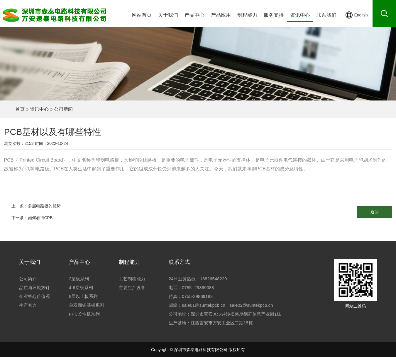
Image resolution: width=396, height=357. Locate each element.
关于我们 (168, 15)
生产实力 (28, 305)
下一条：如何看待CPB (32, 217)
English (361, 15)
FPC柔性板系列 (84, 313)
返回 (374, 211)
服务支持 (274, 15)
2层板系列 (79, 278)
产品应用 (221, 15)
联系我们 (326, 15)
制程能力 (247, 15)
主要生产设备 (132, 287)
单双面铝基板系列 (86, 305)
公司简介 (28, 278)
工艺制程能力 (132, 278)
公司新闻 (63, 109)
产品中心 (194, 15)
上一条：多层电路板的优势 (36, 206)
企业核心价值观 (34, 296)
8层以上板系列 (83, 296)
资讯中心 (300, 15)
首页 (20, 109)
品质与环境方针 (34, 287)
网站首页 (142, 15)
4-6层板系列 (81, 287)
